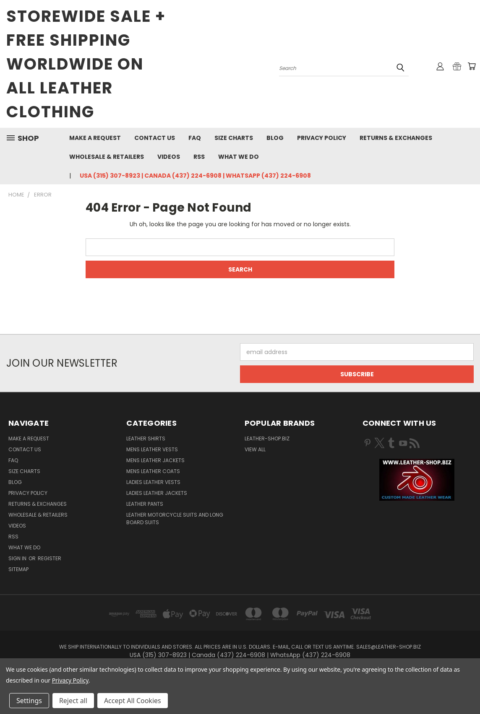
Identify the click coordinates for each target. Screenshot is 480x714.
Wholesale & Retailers (106, 157)
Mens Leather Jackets (155, 460)
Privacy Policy (321, 138)
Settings (29, 700)
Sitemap (18, 569)
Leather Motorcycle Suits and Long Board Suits (174, 518)
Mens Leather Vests (152, 449)
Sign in (18, 558)
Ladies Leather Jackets (156, 493)
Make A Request (95, 138)
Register (49, 558)
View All (255, 449)
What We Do (238, 157)
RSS (199, 157)
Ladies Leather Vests (153, 482)
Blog (275, 138)
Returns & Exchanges (396, 138)
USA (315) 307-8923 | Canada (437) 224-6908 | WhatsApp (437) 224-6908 (195, 175)
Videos (168, 157)
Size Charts (233, 138)
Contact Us (154, 138)
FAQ (194, 138)
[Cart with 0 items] (471, 66)
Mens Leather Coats (153, 471)
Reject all (73, 700)
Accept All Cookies (132, 700)
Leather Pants (144, 503)
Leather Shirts (145, 438)
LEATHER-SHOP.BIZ (267, 438)
